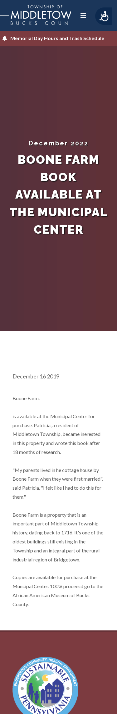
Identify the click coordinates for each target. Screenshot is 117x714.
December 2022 (59, 143)
